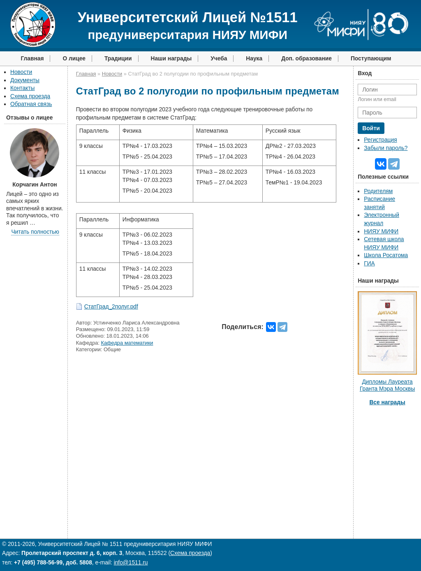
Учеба (218, 58)
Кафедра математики (127, 343)
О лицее (74, 58)
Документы (24, 80)
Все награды (387, 402)
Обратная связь (31, 104)
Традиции (118, 58)
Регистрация (380, 140)
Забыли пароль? (385, 148)
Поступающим (371, 58)
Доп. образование (306, 58)
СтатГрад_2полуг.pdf (111, 307)
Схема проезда (30, 96)
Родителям (378, 191)
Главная (32, 58)
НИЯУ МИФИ (381, 231)
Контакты (22, 88)
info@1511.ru (131, 562)
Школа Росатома (386, 255)
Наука (254, 58)
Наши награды (171, 58)
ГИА (369, 263)
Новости (21, 72)
